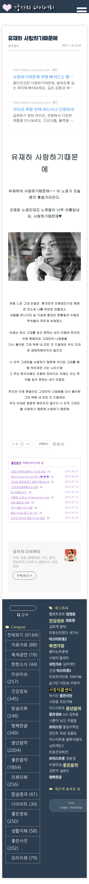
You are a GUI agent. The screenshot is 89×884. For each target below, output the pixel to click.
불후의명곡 (74, 739)
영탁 (63, 626)
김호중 (73, 714)
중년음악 (17, 747)
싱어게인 (69, 664)
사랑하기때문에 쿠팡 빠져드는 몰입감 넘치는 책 (43, 77)
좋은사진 (17, 845)
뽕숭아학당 (71, 727)
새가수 (74, 633)
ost (65, 714)
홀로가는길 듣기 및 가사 (24, 513)
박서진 (54, 695)
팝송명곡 (24, 794)
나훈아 (54, 720)
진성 (52, 670)
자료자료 (24, 645)
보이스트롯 (57, 758)
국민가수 (55, 664)
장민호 (54, 733)
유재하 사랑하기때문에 (32, 39)
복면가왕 (56, 646)
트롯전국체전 (58, 752)
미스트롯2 (63, 670)
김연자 (54, 771)
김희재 (54, 626)
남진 (63, 720)
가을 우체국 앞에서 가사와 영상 (28, 471)
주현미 (75, 683)
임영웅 (70, 614)
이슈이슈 (17, 678)
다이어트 (24, 804)
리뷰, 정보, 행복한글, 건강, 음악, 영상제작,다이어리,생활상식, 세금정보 (35, 562)
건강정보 (17, 695)
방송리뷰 (17, 712)
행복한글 (17, 729)
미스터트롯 (57, 739)
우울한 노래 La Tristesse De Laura (30, 497)
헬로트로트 (57, 614)
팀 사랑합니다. (19, 492)
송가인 (54, 683)
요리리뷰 (24, 858)
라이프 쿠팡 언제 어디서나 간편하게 (43, 110)
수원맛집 (55, 764)
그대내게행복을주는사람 (24, 487)
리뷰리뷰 (17, 781)
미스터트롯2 (58, 639)
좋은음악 (13, 46)
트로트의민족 (58, 677)
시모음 (54, 702)
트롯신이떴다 (58, 633)
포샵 (63, 733)
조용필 (72, 720)
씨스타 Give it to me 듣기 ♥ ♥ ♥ (30, 476)
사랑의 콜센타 (59, 658)
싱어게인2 (56, 746)
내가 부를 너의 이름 (22, 507)
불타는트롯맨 (58, 651)
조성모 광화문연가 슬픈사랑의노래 (30, 482)
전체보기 (23, 635)
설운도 (64, 771)
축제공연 (24, 655)
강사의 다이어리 (34, 8)
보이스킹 (55, 727)
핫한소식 (24, 664)
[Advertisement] (69, 829)
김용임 (72, 733)
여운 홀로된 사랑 (20, 502)
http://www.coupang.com (31, 70)
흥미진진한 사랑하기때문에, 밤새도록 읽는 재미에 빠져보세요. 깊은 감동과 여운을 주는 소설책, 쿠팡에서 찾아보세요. (43, 86)
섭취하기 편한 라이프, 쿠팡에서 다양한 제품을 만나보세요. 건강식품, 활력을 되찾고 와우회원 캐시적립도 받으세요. (43, 118)
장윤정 (70, 758)
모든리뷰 (66, 702)
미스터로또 (57, 708)
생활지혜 (24, 831)
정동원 (70, 620)
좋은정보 (17, 818)
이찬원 (64, 683)
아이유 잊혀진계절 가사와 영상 (28, 518)
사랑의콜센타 (60, 690)
